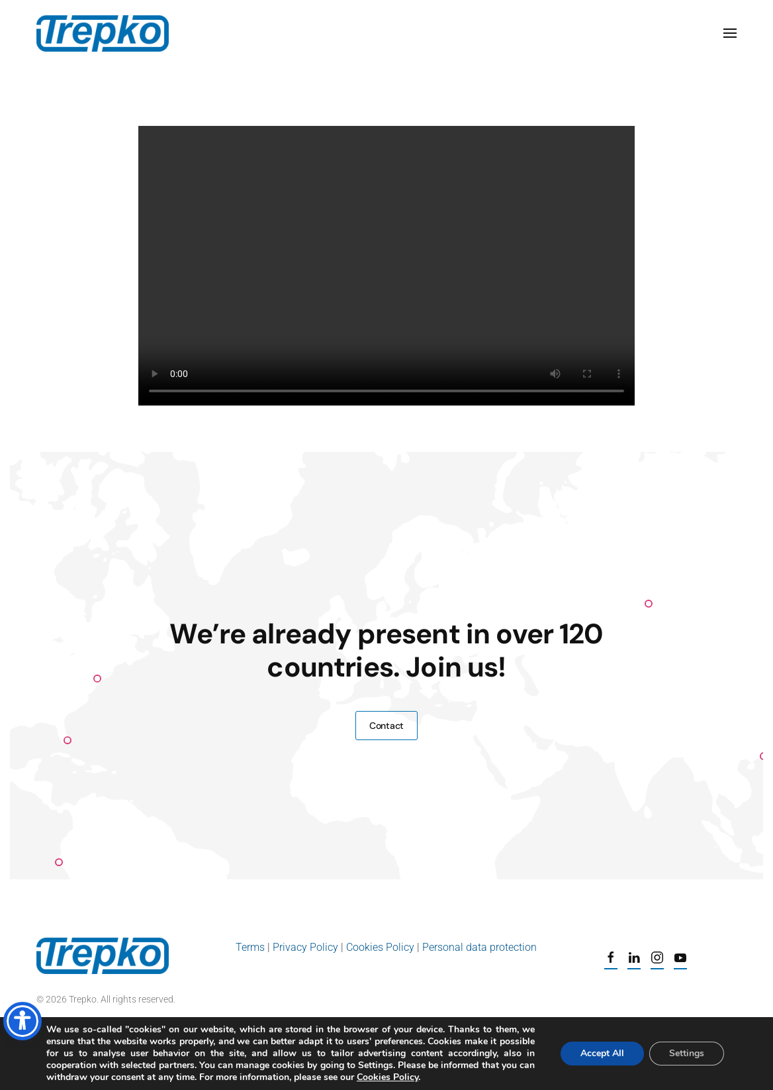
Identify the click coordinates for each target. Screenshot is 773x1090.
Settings (686, 1053)
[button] (730, 33)
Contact (386, 726)
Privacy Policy (305, 947)
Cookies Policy (380, 947)
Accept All (602, 1053)
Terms (251, 947)
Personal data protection (479, 947)
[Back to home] (102, 33)
